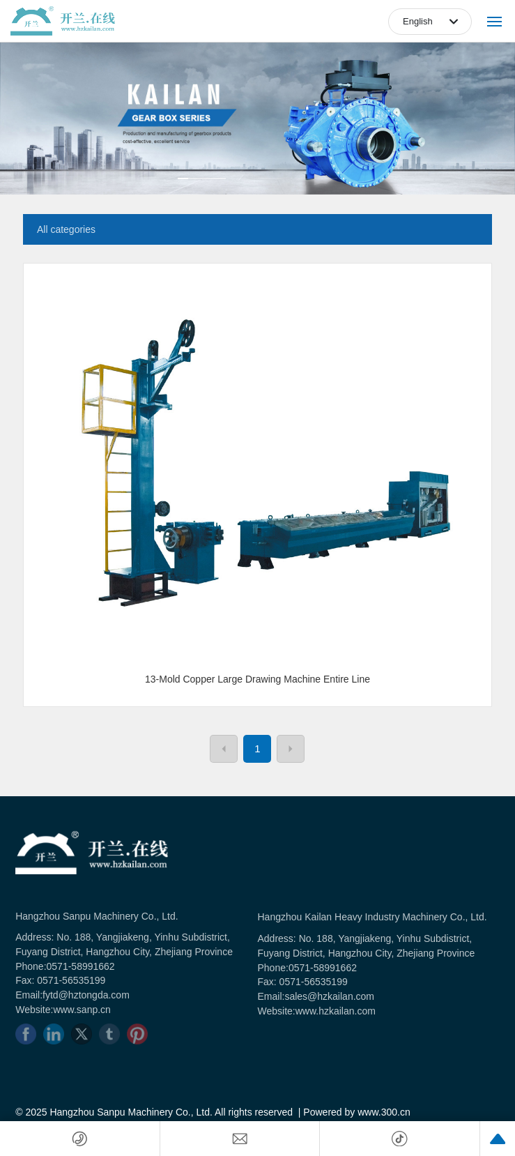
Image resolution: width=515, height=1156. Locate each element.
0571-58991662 (81, 966)
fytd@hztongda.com (86, 995)
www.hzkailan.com (335, 1011)
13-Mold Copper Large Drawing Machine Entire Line (257, 679)
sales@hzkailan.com (329, 996)
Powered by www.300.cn (356, 1112)
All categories (66, 229)
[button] (202, 178)
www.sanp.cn (81, 1009)
